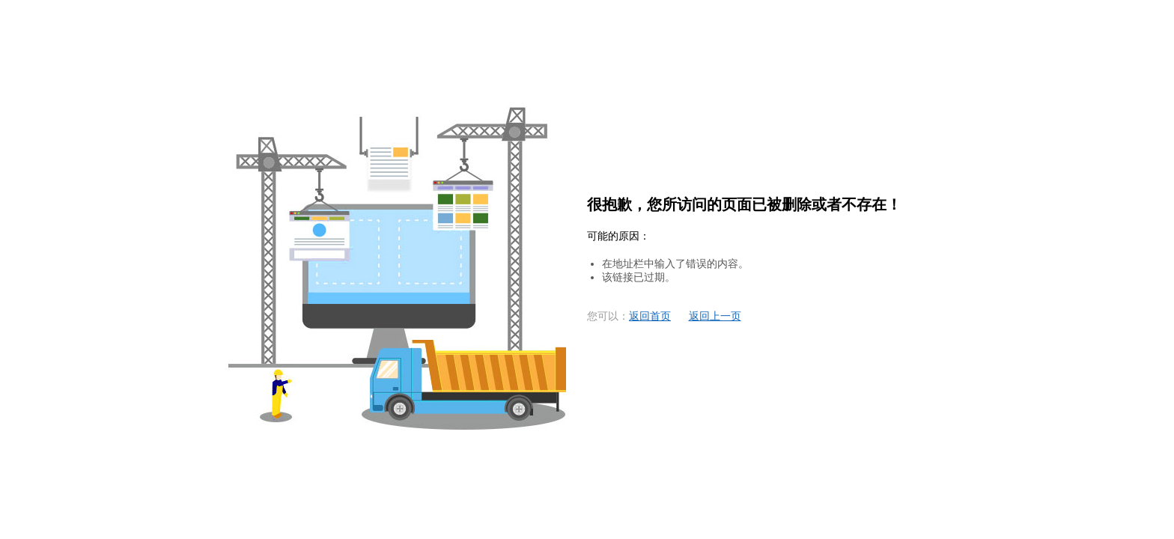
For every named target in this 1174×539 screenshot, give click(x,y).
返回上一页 (715, 316)
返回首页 (650, 316)
